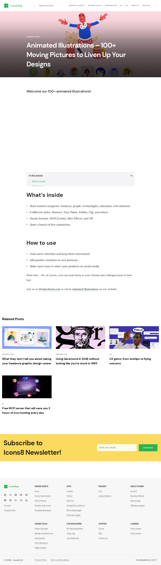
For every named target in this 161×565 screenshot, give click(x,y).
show (29, 173)
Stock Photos (40, 501)
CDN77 (154, 560)
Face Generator (41, 543)
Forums (7, 505)
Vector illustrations (43, 496)
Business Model (137, 496)
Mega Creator (40, 548)
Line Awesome (73, 538)
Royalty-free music (43, 505)
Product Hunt (10, 510)
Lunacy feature (105, 496)
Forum (101, 528)
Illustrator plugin (73, 515)
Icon (100, 491)
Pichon (69, 496)
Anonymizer (40, 538)
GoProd (70, 501)
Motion (146, 5)
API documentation (75, 528)
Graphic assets (77, 5)
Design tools (95, 5)
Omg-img (71, 533)
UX (126, 5)
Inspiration (111, 5)
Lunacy (70, 491)
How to (135, 5)
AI (121, 5)
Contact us (103, 538)
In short (133, 491)
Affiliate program (137, 505)
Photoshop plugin (74, 510)
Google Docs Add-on (76, 505)
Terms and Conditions (60, 560)
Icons (37, 491)
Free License (135, 528)
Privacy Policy (41, 560)
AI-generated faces (43, 510)
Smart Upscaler (41, 528)
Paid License (135, 533)
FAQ (100, 533)
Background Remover (44, 533)
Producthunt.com (49, 289)
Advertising (135, 501)
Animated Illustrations (85, 289)
